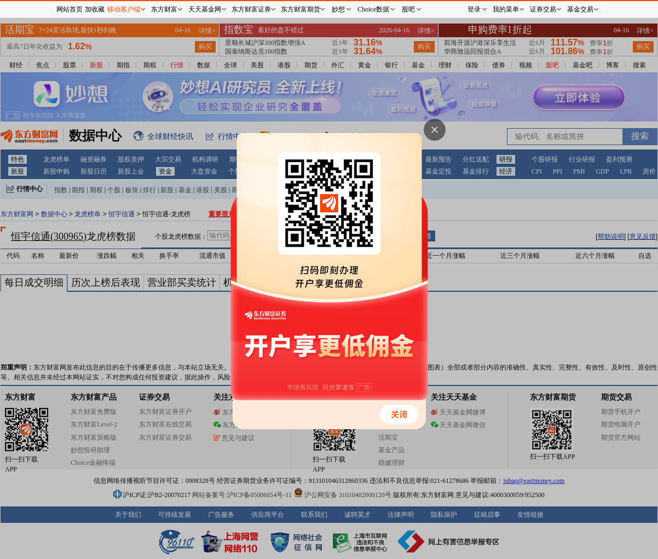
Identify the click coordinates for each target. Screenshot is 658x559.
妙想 (338, 9)
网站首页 (69, 9)
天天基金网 (204, 9)
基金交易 (580, 9)
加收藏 (95, 9)
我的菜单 (506, 9)
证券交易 (543, 9)
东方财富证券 (251, 9)
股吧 (408, 9)
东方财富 (164, 9)
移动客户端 (123, 9)
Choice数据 (373, 9)
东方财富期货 (300, 9)
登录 (474, 9)
